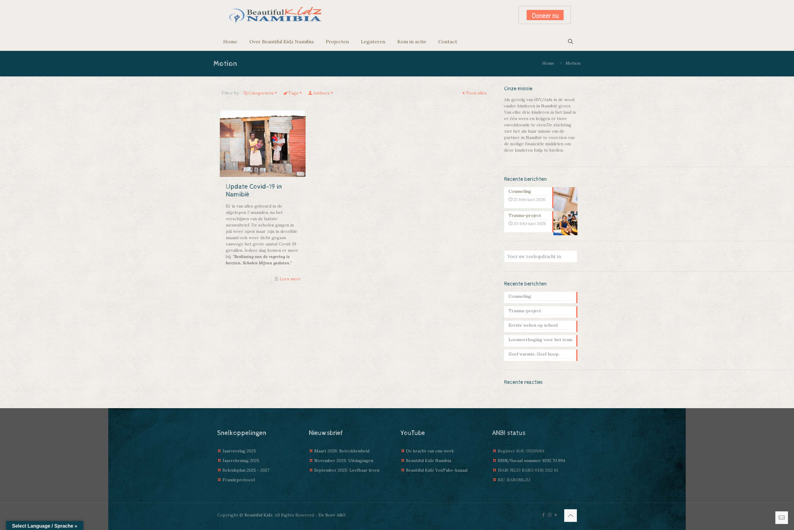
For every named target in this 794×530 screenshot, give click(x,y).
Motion (573, 63)
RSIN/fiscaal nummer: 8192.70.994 (531, 460)
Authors (321, 93)
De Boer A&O (332, 515)
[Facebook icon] (543, 515)
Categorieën (260, 93)
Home (548, 63)
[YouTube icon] (556, 515)
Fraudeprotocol (239, 479)
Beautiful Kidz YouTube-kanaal (436, 470)
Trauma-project (525, 310)
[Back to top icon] (570, 515)
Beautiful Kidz (258, 515)
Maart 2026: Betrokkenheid (341, 451)
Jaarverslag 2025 (239, 451)
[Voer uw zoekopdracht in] (540, 256)
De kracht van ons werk (430, 451)
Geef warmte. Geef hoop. (534, 354)
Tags (293, 93)
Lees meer (290, 279)
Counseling (520, 296)
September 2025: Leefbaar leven (346, 470)
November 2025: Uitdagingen (343, 460)
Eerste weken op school (533, 325)
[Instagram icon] (549, 515)
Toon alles (474, 93)
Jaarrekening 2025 (241, 460)
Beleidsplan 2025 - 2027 (246, 470)
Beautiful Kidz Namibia (428, 460)
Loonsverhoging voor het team (540, 339)
